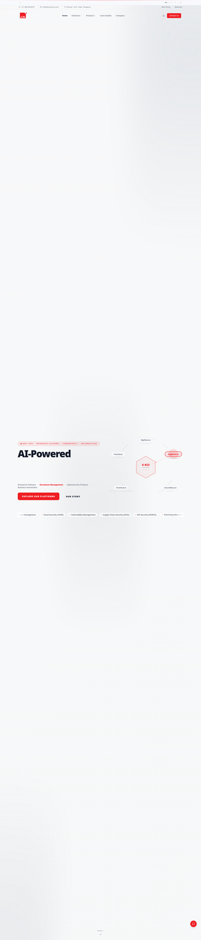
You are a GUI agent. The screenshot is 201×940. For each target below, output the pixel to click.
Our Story (73, 496)
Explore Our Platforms (38, 496)
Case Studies (106, 15)
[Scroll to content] (100, 933)
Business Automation (27, 487)
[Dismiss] (180, 2)
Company (121, 15)
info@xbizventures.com (49, 7)
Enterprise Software (27, 484)
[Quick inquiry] (193, 924)
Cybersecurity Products (77, 484)
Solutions (77, 15)
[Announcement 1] (166, 2)
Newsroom (178, 7)
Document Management (51, 484)
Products (91, 15)
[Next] (175, 2)
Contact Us (174, 15)
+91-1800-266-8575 (27, 7)
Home (65, 15)
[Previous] (20, 2)
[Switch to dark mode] (163, 15)
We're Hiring (166, 7)
